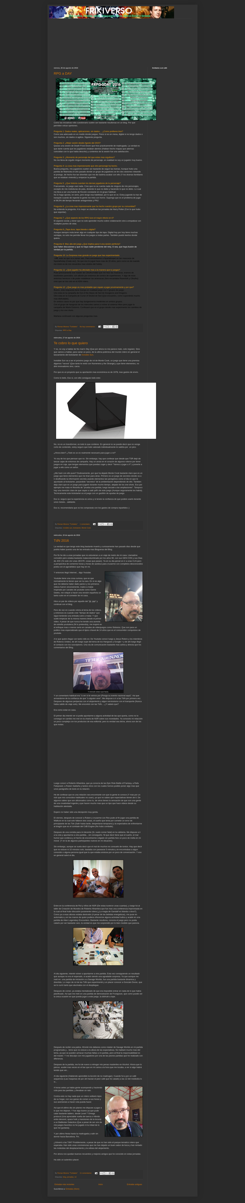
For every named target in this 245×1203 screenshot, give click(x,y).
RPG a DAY (63, 73)
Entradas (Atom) (72, 1189)
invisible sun (67, 528)
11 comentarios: (86, 1173)
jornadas (70, 1177)
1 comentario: (85, 524)
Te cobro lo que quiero (71, 343)
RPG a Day (67, 330)
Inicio (100, 1184)
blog (64, 1177)
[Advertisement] (122, 40)
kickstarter (77, 528)
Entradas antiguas (134, 1184)
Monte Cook (86, 528)
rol (75, 1177)
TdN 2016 (61, 540)
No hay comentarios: (88, 327)
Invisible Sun (87, 355)
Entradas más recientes (64, 1184)
